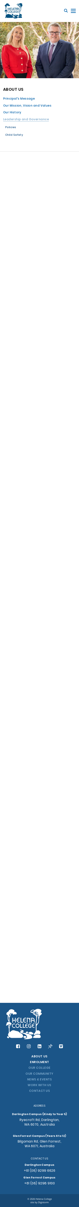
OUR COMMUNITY (39, 1074)
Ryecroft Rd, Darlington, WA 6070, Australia (40, 1122)
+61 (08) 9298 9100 (39, 1183)
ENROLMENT (39, 1062)
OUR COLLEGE (39, 1068)
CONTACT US (39, 1091)
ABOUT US (39, 1056)
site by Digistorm (39, 1202)
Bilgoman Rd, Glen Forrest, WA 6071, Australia (39, 1144)
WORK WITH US (39, 1085)
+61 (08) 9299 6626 (39, 1171)
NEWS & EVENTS (39, 1079)
